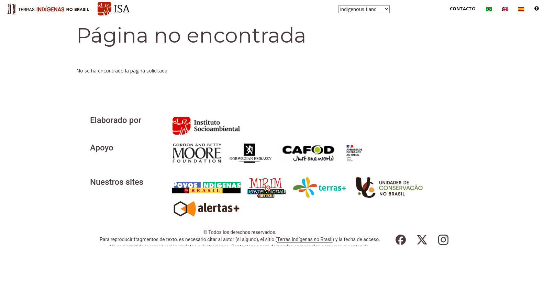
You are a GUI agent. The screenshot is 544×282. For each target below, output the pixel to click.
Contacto (463, 8)
